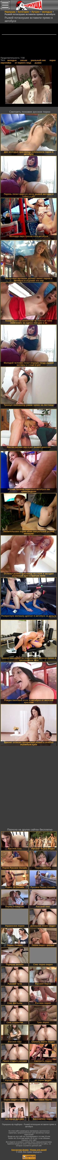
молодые (12, 60)
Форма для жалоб (38, 1150)
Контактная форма (20, 1150)
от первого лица (23, 63)
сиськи (23, 60)
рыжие (38, 63)
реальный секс (38, 60)
